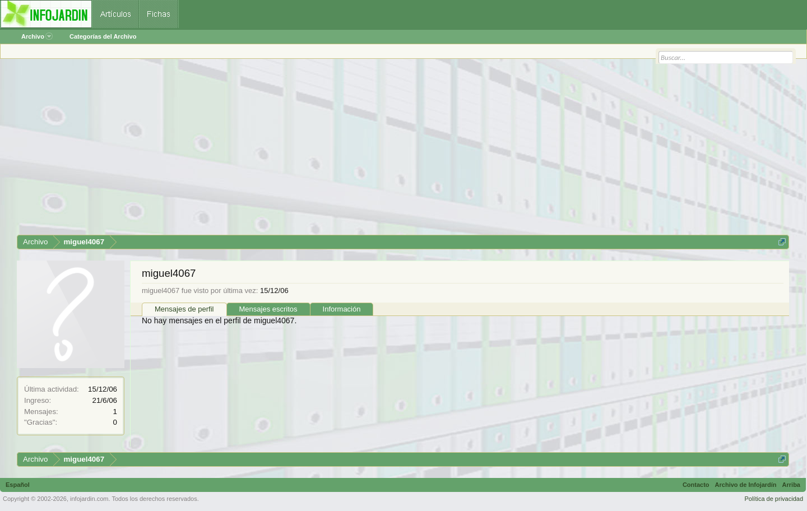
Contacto (696, 484)
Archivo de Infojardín (746, 484)
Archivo (37, 36)
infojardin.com (89, 498)
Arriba (791, 484)
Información (342, 309)
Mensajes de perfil (184, 309)
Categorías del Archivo (102, 36)
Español (18, 484)
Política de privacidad (773, 498)
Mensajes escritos (268, 309)
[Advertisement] (353, 150)
